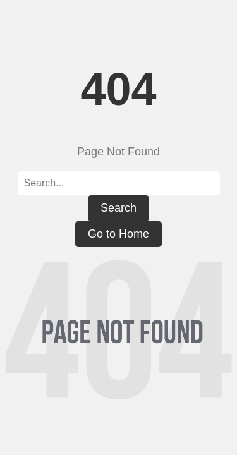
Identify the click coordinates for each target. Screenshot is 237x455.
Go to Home (118, 234)
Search (118, 208)
